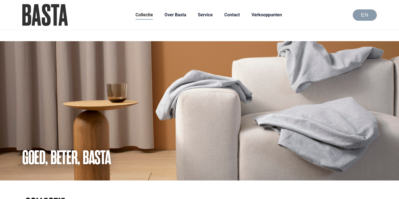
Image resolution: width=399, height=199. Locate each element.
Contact (232, 14)
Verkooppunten (267, 14)
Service (205, 14)
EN (365, 15)
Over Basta (175, 14)
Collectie (144, 14)
